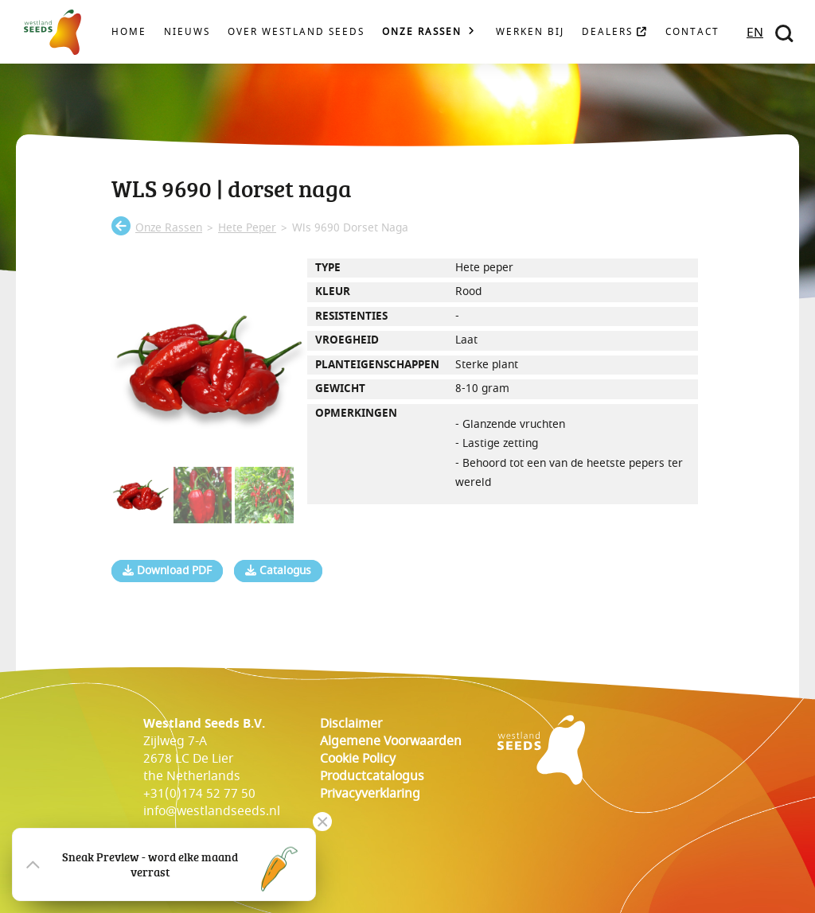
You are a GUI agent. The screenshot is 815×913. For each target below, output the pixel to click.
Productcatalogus (372, 776)
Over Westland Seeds (296, 32)
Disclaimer (351, 723)
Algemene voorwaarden (391, 741)
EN (755, 32)
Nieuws (187, 32)
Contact (692, 32)
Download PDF (167, 571)
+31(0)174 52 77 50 (199, 793)
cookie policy (358, 758)
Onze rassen (422, 32)
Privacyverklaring (370, 793)
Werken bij (530, 32)
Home (128, 32)
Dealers (615, 32)
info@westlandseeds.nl (211, 811)
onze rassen (168, 228)
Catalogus (278, 571)
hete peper (247, 228)
